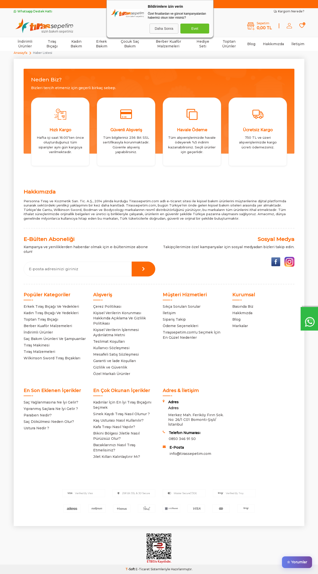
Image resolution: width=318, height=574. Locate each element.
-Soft (130, 569)
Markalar (240, 326)
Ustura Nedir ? (36, 428)
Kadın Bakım (76, 43)
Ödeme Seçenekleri (180, 326)
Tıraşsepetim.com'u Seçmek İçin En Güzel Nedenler (191, 335)
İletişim (297, 44)
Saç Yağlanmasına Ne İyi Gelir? (51, 402)
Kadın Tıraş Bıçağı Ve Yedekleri (51, 313)
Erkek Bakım (101, 43)
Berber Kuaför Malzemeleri (168, 43)
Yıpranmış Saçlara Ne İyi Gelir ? (51, 408)
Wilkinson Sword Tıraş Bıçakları (52, 358)
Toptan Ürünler (229, 43)
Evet (194, 29)
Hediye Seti (203, 43)
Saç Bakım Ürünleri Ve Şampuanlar (55, 339)
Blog (251, 44)
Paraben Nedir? (38, 415)
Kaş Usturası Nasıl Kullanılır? (118, 420)
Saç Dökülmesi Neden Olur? (49, 421)
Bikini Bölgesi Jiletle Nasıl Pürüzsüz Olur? (116, 436)
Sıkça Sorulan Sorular (181, 306)
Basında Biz (242, 306)
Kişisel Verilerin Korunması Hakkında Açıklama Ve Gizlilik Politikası (119, 318)
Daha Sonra (164, 29)
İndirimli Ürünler (25, 43)
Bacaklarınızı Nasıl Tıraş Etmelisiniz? (114, 447)
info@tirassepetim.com (190, 453)
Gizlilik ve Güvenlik (110, 367)
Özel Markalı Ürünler (111, 373)
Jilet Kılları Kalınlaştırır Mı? (116, 456)
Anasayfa (20, 53)
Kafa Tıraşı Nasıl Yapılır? (114, 427)
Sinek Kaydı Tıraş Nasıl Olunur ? (121, 414)
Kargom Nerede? (289, 11)
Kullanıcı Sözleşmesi (111, 348)
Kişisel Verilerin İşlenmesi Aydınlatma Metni (116, 332)
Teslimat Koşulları (109, 341)
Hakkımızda (273, 44)
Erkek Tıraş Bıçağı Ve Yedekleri (51, 306)
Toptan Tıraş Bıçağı (41, 319)
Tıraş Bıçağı (52, 43)
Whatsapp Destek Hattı (33, 11)
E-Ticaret (143, 569)
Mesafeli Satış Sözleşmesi (116, 354)
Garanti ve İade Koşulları (114, 361)
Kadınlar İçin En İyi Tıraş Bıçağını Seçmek (122, 405)
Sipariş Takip (174, 319)
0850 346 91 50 (182, 439)
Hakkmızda (242, 313)
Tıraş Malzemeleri (39, 351)
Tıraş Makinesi (36, 345)
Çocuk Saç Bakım (130, 43)
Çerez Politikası (107, 306)
